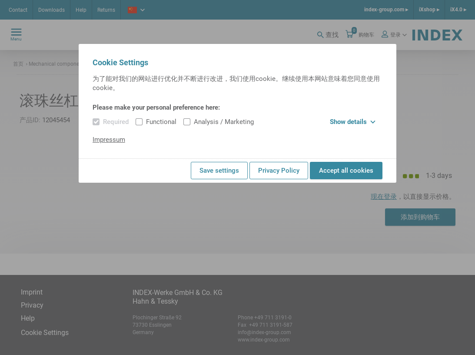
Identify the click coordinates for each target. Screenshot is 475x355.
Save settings (219, 170)
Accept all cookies (346, 170)
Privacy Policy (278, 170)
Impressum (109, 140)
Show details (352, 122)
